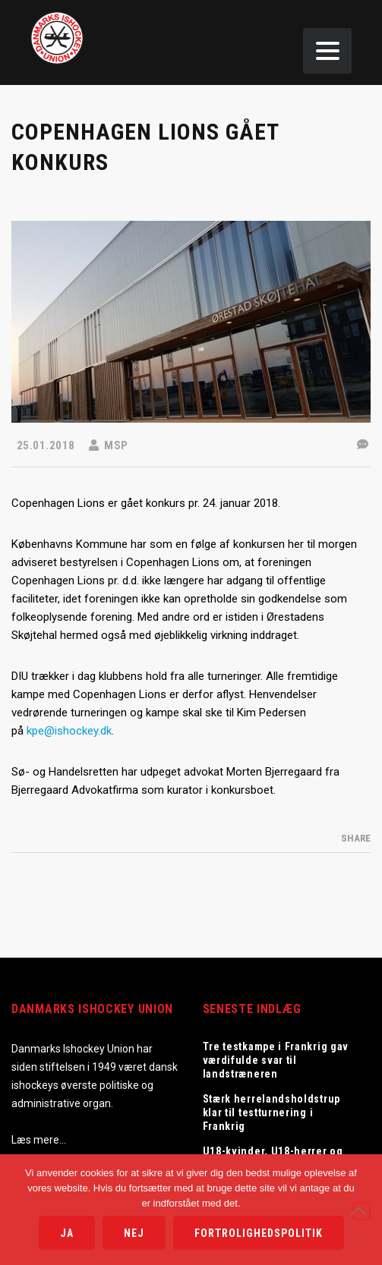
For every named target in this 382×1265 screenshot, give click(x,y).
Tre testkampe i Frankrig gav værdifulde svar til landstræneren (276, 1060)
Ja (67, 1233)
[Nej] (361, 1211)
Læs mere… (38, 1140)
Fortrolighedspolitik (258, 1233)
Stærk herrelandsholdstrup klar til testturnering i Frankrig (272, 1112)
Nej (134, 1233)
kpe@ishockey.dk (69, 731)
